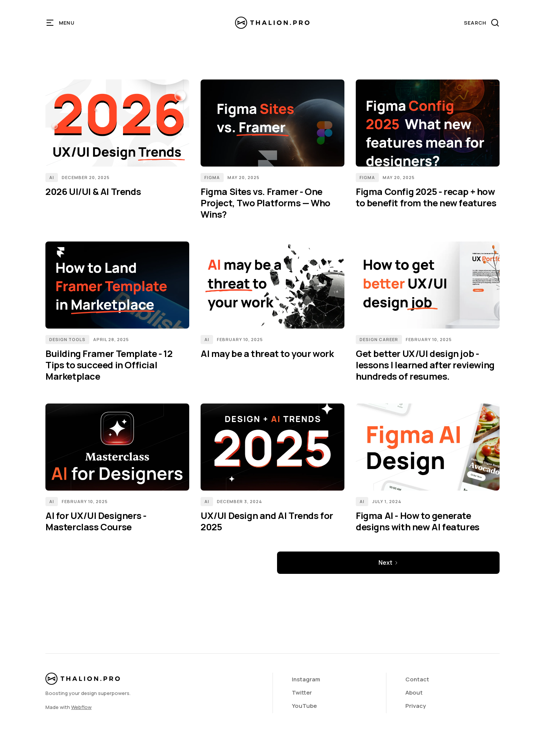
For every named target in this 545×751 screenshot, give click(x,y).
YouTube (304, 706)
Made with (68, 707)
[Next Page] (388, 562)
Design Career (379, 339)
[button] (60, 22)
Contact (417, 679)
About (414, 692)
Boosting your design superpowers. (88, 693)
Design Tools (67, 339)
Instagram (306, 679)
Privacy (415, 706)
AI (51, 177)
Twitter (302, 692)
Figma (212, 177)
